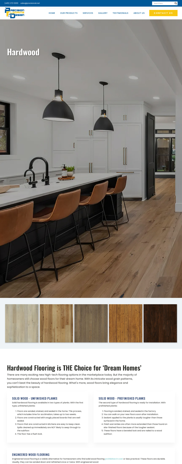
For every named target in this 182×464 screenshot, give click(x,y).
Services (88, 13)
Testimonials (120, 13)
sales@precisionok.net (30, 3)
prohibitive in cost (114, 458)
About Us (139, 13)
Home (52, 13)
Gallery (103, 13)
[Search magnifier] (176, 3)
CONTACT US (163, 13)
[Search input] (163, 3)
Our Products (69, 13)
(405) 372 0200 (11, 3)
